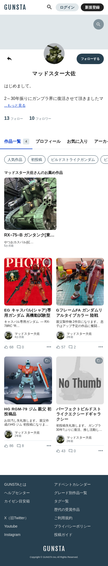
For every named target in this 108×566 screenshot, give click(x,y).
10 (40, 118)
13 (13, 118)
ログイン (67, 7)
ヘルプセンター (17, 493)
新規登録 (92, 7)
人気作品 (15, 159)
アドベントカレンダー (72, 484)
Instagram (12, 535)
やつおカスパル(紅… (18, 242)
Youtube (11, 526)
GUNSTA (15, 7)
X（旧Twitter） (16, 518)
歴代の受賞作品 (67, 509)
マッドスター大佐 (27, 334)
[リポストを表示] (49, 347)
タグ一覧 (61, 501)
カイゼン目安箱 (17, 501)
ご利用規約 (63, 518)
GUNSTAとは (15, 484)
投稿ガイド (63, 535)
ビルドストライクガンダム (73, 159)
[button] (49, 7)
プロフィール (48, 141)
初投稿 (36, 159)
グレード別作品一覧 (70, 493)
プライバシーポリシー (72, 526)
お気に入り (77, 141)
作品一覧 (16, 141)
